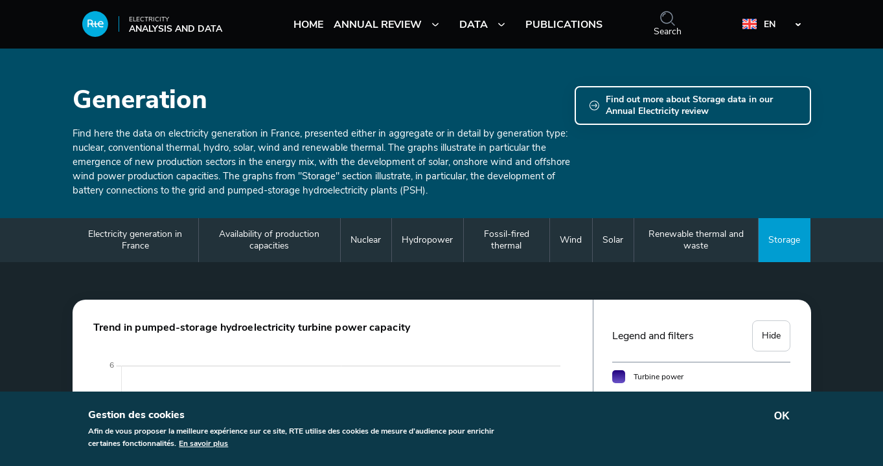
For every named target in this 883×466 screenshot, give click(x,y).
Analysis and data (152, 28)
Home (308, 24)
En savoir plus (203, 446)
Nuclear (365, 240)
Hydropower (427, 240)
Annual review (378, 24)
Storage (784, 240)
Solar (612, 240)
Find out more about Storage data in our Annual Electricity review (689, 105)
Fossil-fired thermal (506, 240)
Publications (563, 24)
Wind (571, 240)
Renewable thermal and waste (696, 240)
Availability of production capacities (269, 240)
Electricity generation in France (135, 240)
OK (782, 419)
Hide (771, 335)
